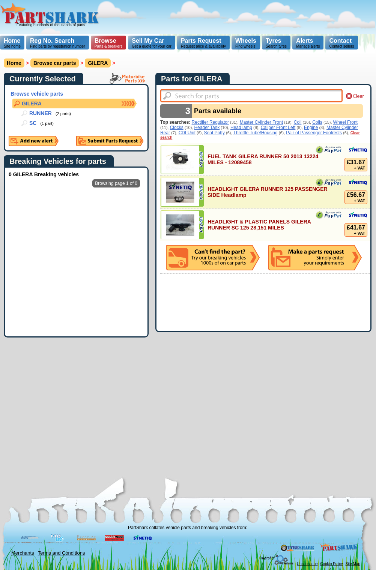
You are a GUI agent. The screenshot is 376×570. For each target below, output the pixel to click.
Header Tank (207, 127)
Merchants (22, 553)
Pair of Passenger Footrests (314, 132)
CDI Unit (187, 132)
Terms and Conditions (61, 553)
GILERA (98, 63)
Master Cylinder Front (261, 122)
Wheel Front (345, 122)
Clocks (176, 127)
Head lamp (241, 127)
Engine (311, 127)
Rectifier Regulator (210, 122)
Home (12, 41)
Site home (12, 43)
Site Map (353, 564)
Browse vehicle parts (37, 94)
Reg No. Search (52, 41)
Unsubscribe (307, 564)
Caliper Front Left (278, 127)
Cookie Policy (331, 564)
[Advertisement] (229, 52)
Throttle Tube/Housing (255, 132)
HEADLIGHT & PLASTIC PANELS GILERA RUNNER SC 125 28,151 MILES (259, 225)
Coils (317, 122)
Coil (298, 122)
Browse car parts (54, 63)
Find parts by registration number (57, 43)
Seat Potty (214, 132)
